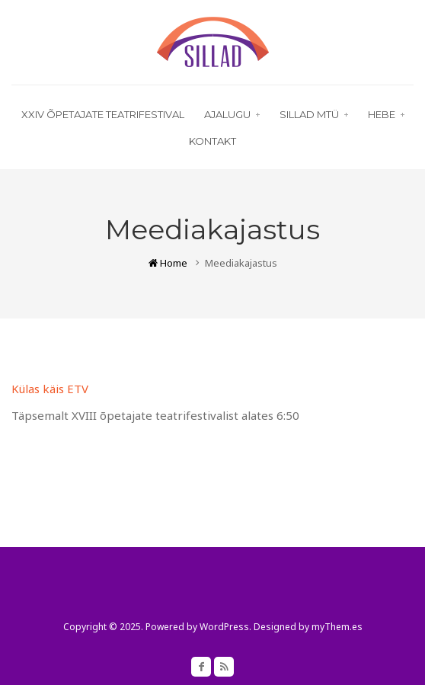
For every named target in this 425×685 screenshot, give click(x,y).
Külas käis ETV (49, 388)
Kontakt (212, 141)
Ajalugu (232, 114)
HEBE (386, 114)
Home (168, 263)
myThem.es (337, 626)
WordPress (224, 626)
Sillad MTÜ (314, 114)
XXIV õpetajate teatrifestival (102, 114)
